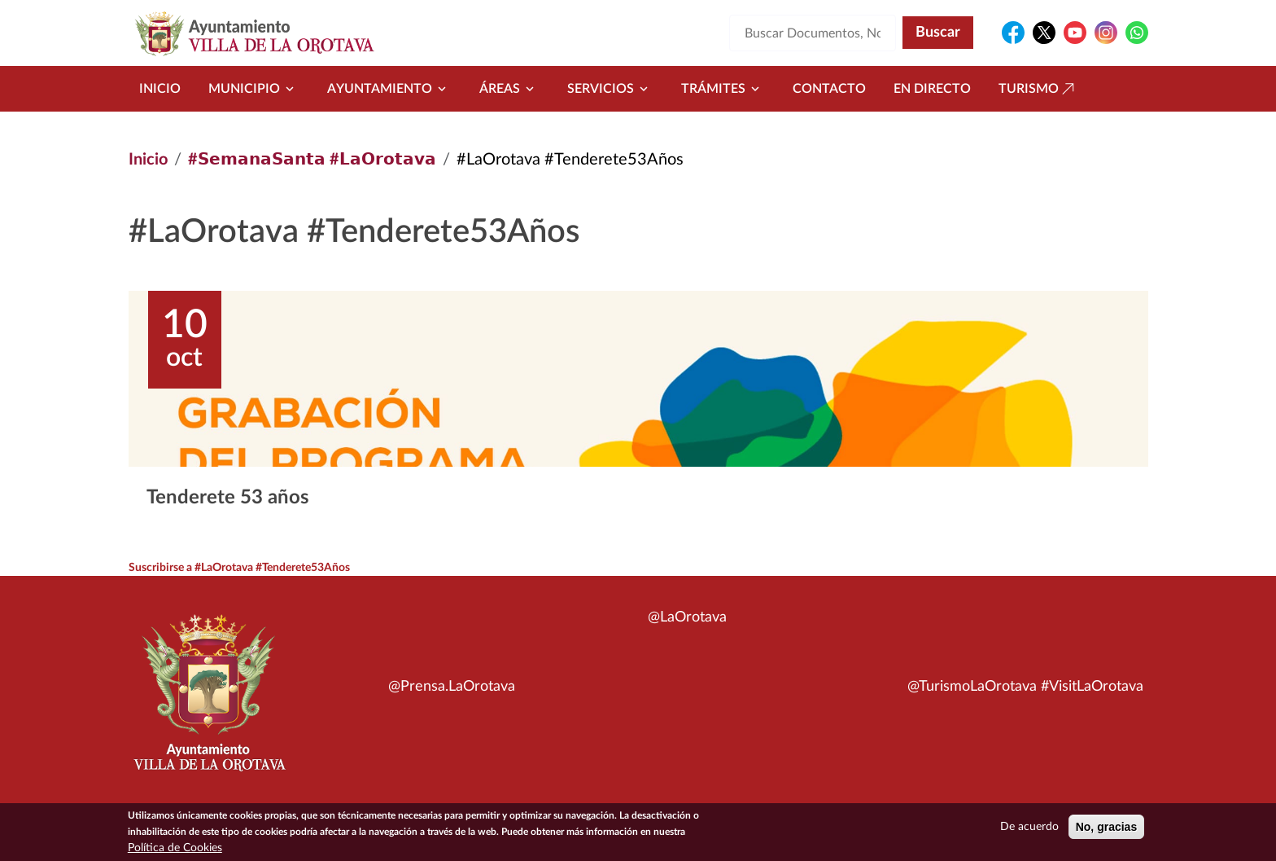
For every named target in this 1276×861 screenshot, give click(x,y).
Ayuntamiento (389, 89)
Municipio (253, 89)
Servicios (610, 89)
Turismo (1038, 89)
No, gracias (1106, 827)
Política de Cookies (175, 848)
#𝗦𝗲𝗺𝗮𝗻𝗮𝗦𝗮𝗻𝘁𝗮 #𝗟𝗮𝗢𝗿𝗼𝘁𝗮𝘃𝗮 (312, 160)
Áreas (509, 89)
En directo (932, 88)
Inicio (160, 88)
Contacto (829, 88)
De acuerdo (1029, 827)
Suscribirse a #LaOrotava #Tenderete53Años (240, 567)
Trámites (723, 89)
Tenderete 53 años (227, 497)
